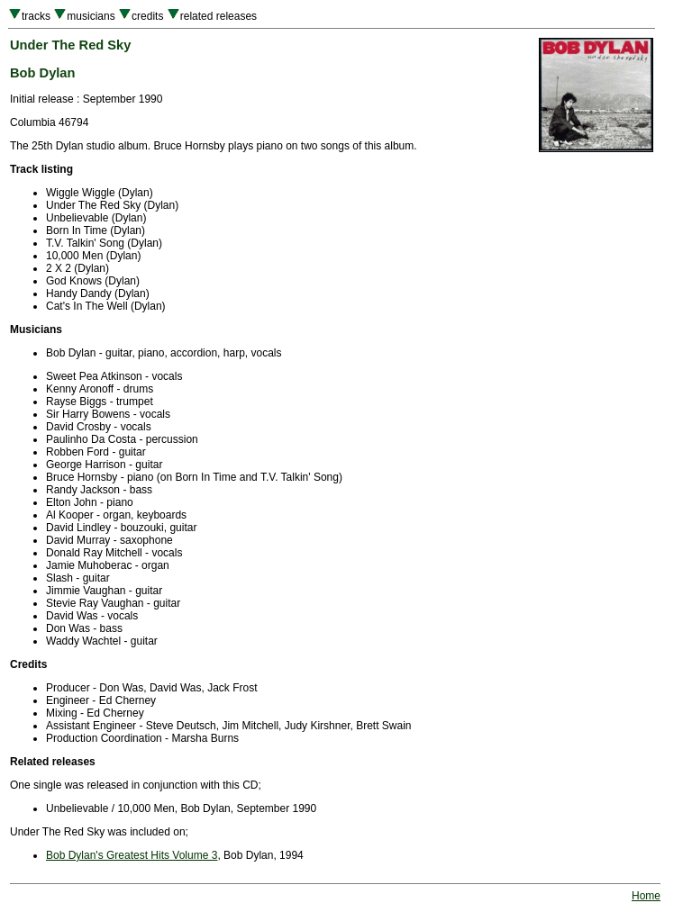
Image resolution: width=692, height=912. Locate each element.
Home (646, 895)
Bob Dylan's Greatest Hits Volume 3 (131, 855)
